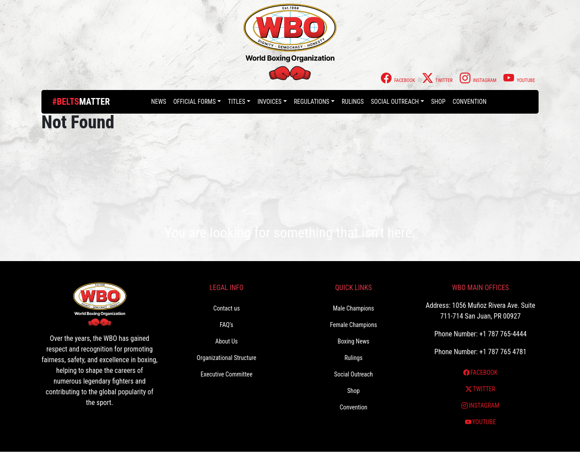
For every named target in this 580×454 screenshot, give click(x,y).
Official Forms (194, 101)
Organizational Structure (227, 357)
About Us (226, 341)
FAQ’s (226, 324)
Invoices (269, 101)
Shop (438, 101)
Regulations (312, 101)
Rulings (353, 101)
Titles (236, 101)
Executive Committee (226, 374)
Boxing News (354, 341)
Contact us (226, 308)
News (158, 101)
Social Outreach (395, 101)
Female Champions (353, 324)
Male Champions (353, 308)
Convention (469, 101)
